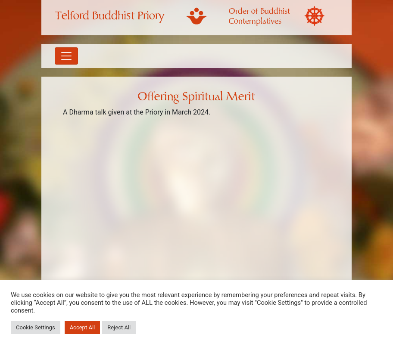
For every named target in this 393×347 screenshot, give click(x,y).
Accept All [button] (82, 327)
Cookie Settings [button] (35, 327)
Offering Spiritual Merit (196, 96)
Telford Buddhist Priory (109, 16)
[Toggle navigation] (66, 56)
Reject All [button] (119, 327)
